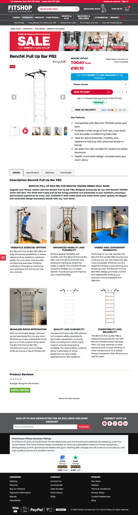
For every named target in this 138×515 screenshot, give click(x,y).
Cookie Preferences (100, 496)
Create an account (112, 1)
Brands (13, 496)
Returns (14, 485)
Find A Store (56, 493)
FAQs (52, 496)
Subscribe (84, 427)
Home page (15, 29)
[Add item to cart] (92, 92)
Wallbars (40, 29)
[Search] (58, 9)
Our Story (96, 481)
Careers (95, 485)
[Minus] (119, 92)
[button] (14, 97)
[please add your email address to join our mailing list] (45, 426)
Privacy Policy (97, 493)
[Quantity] (123, 92)
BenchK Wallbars (56, 29)
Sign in (125, 1)
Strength (27, 29)
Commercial (56, 485)
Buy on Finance (17, 489)
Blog (93, 500)
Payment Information (20, 493)
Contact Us (55, 481)
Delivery (14, 481)
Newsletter (15, 500)
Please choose (80, 84)
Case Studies (56, 489)
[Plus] (126, 92)
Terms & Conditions (100, 489)
